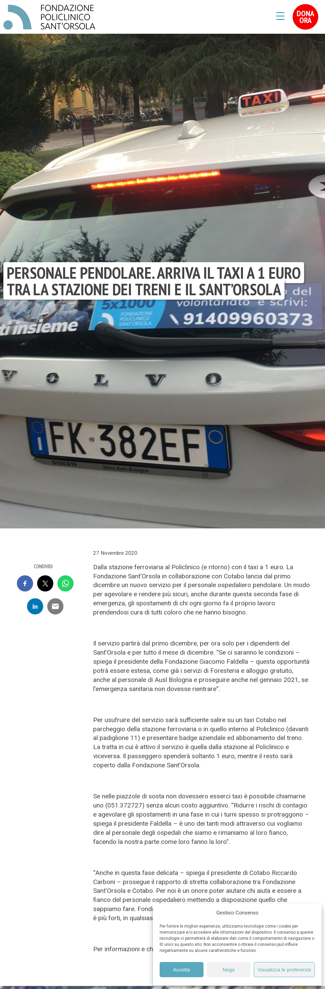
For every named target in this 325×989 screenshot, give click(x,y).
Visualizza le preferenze (284, 969)
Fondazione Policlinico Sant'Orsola (49, 17)
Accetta (181, 969)
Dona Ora (305, 16)
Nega (228, 969)
